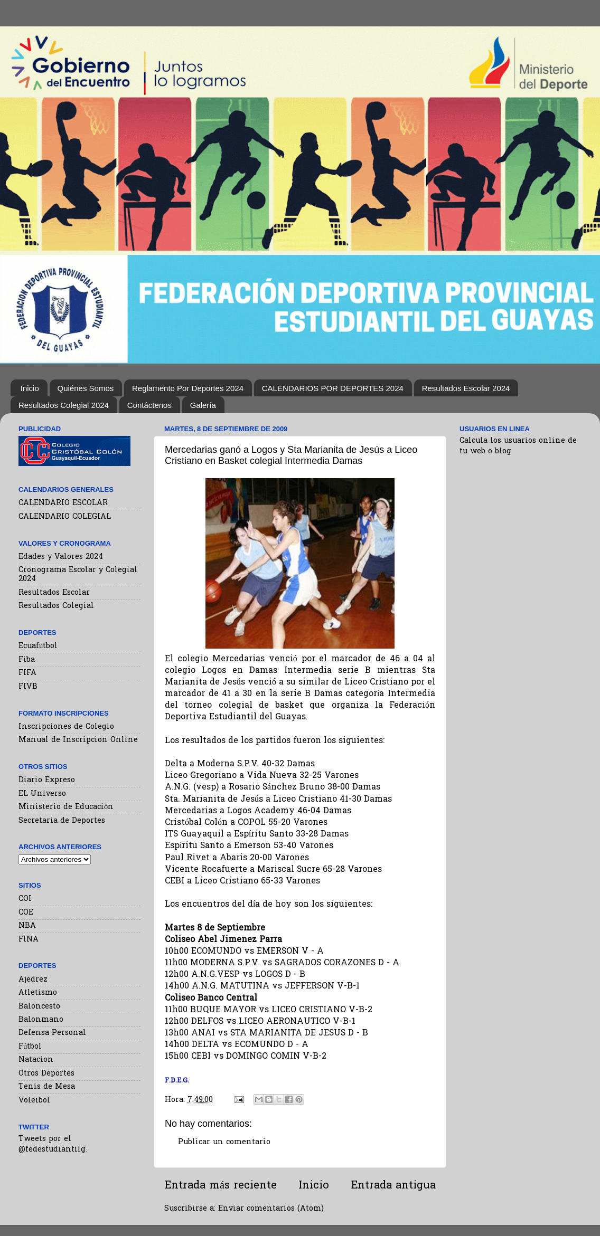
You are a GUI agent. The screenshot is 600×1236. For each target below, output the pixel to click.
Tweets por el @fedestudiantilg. (52, 1144)
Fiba (26, 659)
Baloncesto (39, 1006)
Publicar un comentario (224, 1142)
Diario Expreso (46, 780)
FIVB (28, 686)
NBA (27, 925)
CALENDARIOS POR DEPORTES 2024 (333, 388)
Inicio (30, 388)
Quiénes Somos (86, 388)
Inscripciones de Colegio (66, 727)
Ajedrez (33, 979)
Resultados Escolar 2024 (466, 388)
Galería (203, 405)
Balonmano (40, 1019)
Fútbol (30, 1046)
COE (25, 912)
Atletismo (37, 993)
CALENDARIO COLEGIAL (64, 516)
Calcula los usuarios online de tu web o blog (518, 446)
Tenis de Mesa (46, 1086)
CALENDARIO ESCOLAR (63, 503)
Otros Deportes (46, 1073)
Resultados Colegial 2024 (63, 405)
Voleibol (34, 1100)
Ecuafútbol (38, 646)
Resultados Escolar (54, 592)
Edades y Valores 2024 (60, 557)
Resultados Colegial (56, 606)
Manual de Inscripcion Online (78, 740)
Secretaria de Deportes (61, 820)
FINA (28, 939)
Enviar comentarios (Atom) (271, 1208)
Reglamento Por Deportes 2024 (187, 388)
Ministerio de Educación (66, 807)
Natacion (35, 1060)
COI (25, 899)
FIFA (27, 673)
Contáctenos (149, 405)
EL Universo (42, 794)
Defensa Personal (52, 1033)
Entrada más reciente (220, 1186)
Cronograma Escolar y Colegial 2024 (77, 575)
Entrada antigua (393, 1186)
